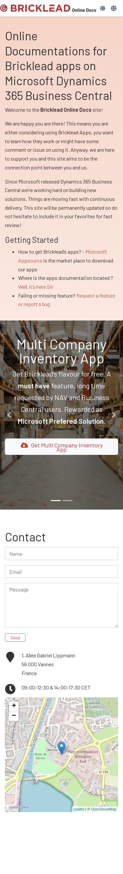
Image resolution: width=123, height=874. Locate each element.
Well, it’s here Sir (35, 286)
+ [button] (14, 706)
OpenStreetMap (103, 809)
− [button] (14, 716)
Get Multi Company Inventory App (62, 447)
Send (15, 637)
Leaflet (78, 809)
